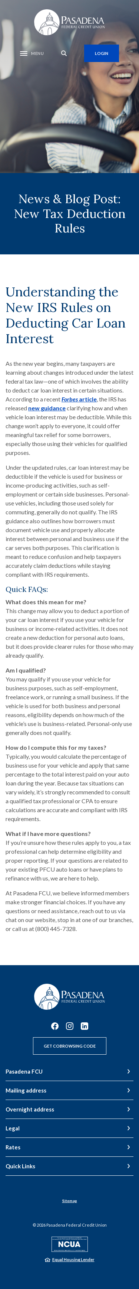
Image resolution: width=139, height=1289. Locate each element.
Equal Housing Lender (73, 1259)
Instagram (69, 1026)
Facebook (55, 1026)
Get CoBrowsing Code (70, 1046)
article (79, 399)
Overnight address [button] (30, 1109)
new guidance (47, 407)
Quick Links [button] (20, 1166)
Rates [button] (13, 1147)
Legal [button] (13, 1128)
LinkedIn (84, 1026)
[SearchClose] (64, 53)
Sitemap (69, 1200)
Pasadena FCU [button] (24, 1071)
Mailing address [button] (26, 1090)
